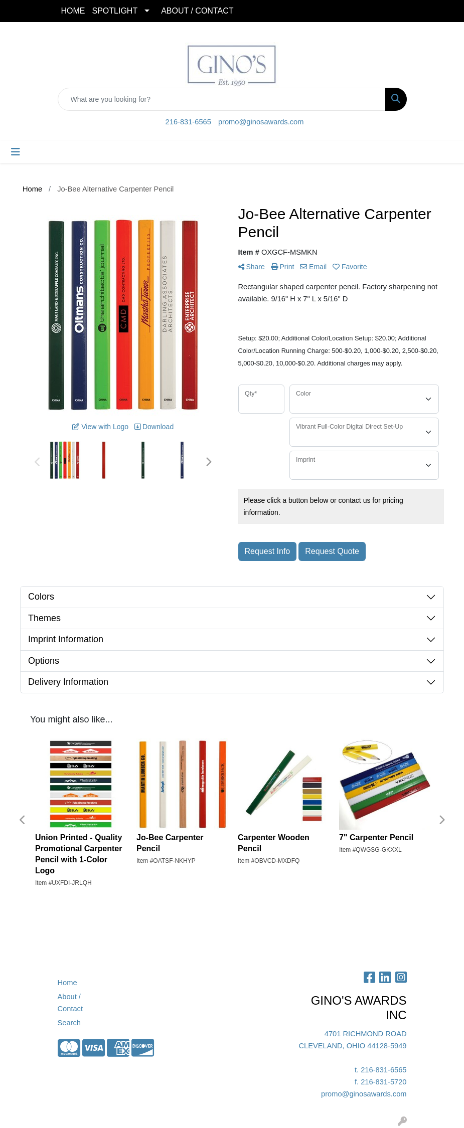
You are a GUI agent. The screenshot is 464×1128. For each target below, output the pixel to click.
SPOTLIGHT (115, 11)
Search (69, 1023)
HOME (73, 11)
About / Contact (70, 1003)
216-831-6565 (188, 122)
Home (67, 983)
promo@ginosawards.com (260, 122)
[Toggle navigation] (15, 152)
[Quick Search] (222, 99)
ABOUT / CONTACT (197, 11)
